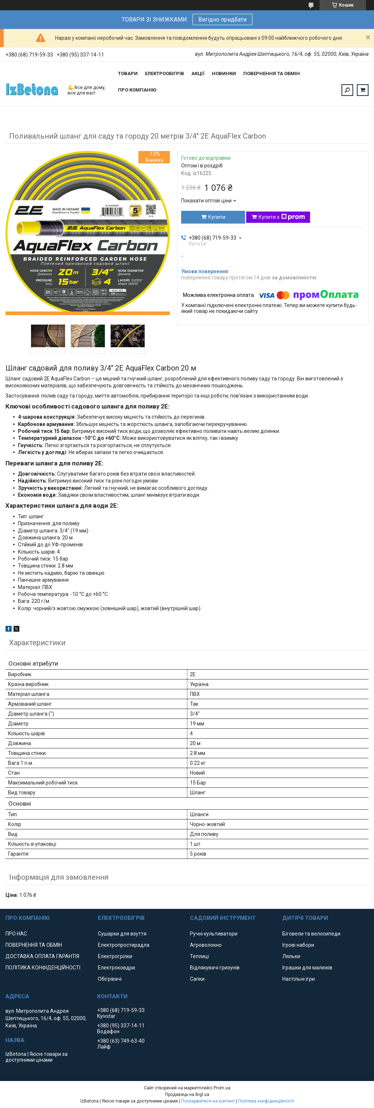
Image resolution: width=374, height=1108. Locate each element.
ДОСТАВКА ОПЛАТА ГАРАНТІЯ (42, 956)
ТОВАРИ (128, 73)
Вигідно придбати (222, 19)
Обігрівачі (110, 979)
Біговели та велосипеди (311, 934)
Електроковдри (116, 968)
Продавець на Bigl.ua (187, 1094)
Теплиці (199, 956)
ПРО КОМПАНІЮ (137, 90)
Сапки (197, 979)
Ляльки (291, 956)
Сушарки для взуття (122, 934)
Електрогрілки (115, 956)
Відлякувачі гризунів (215, 968)
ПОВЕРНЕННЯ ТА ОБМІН (271, 73)
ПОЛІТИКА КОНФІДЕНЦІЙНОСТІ (42, 968)
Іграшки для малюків (307, 968)
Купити (216, 217)
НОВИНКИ (224, 73)
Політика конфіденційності (266, 1101)
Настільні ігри (298, 979)
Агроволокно (206, 945)
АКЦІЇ (198, 73)
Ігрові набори (298, 945)
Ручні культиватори (213, 934)
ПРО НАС (16, 934)
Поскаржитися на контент (208, 1101)
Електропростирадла (123, 945)
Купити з (282, 217)
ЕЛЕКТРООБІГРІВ (164, 73)
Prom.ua (222, 1087)
